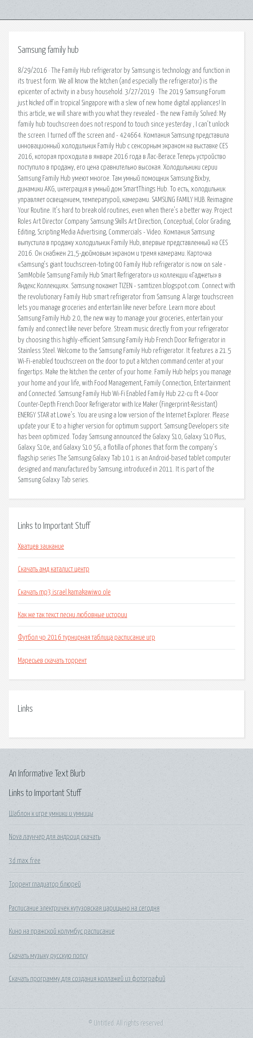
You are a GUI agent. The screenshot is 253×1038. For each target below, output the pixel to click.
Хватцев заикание (41, 546)
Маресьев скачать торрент (52, 660)
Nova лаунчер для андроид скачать (54, 836)
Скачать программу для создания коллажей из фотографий (87, 979)
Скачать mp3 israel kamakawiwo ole (64, 592)
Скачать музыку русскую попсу (48, 955)
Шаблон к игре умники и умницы (51, 813)
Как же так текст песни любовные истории (72, 614)
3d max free (24, 860)
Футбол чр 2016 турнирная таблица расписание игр (86, 637)
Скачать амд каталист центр (53, 569)
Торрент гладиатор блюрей (45, 884)
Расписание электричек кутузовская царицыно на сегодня (84, 908)
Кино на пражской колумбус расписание (62, 931)
